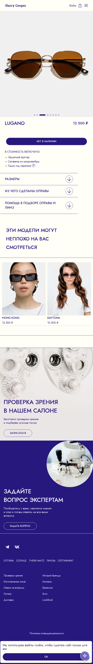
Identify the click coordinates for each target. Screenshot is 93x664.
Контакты (47, 581)
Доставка (9, 600)
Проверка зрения (13, 575)
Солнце (21, 560)
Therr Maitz (36, 560)
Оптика (9, 560)
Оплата (7, 594)
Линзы (51, 560)
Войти (72, 5)
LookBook (47, 600)
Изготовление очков (15, 581)
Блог (45, 594)
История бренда (51, 575)
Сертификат (66, 560)
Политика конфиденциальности (47, 633)
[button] (34, 115)
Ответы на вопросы (14, 587)
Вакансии (47, 587)
